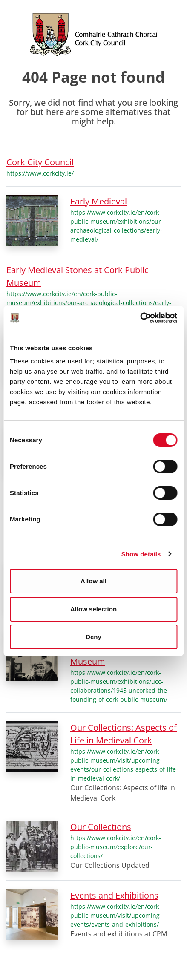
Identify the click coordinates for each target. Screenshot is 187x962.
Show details (141, 554)
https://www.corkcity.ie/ (40, 173)
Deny (93, 636)
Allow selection (93, 609)
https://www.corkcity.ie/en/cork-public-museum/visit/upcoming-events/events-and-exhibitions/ (116, 915)
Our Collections (100, 826)
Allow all (93, 581)
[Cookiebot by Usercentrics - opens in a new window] (140, 317)
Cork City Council (40, 162)
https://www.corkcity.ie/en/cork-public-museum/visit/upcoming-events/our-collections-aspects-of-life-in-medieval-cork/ (124, 764)
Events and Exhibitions (114, 895)
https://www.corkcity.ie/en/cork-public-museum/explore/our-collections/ (115, 847)
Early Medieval (98, 201)
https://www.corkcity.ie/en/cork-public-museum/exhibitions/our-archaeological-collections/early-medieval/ (116, 225)
